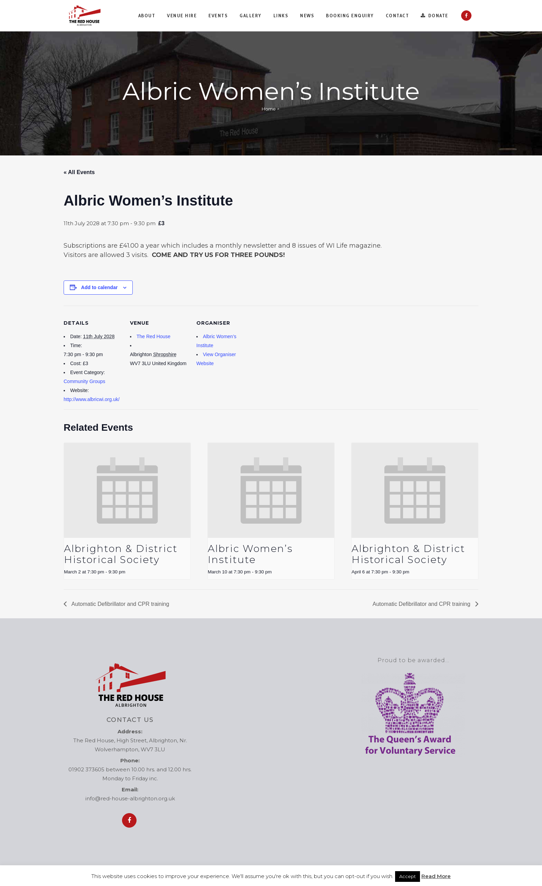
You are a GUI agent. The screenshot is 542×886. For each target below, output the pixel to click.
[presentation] (127, 490)
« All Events (79, 172)
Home (269, 109)
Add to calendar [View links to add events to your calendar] (99, 287)
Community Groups (84, 381)
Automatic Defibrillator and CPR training (119, 604)
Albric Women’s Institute (250, 554)
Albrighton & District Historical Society (121, 554)
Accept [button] (407, 876)
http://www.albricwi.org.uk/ (92, 399)
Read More (436, 876)
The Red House (153, 336)
